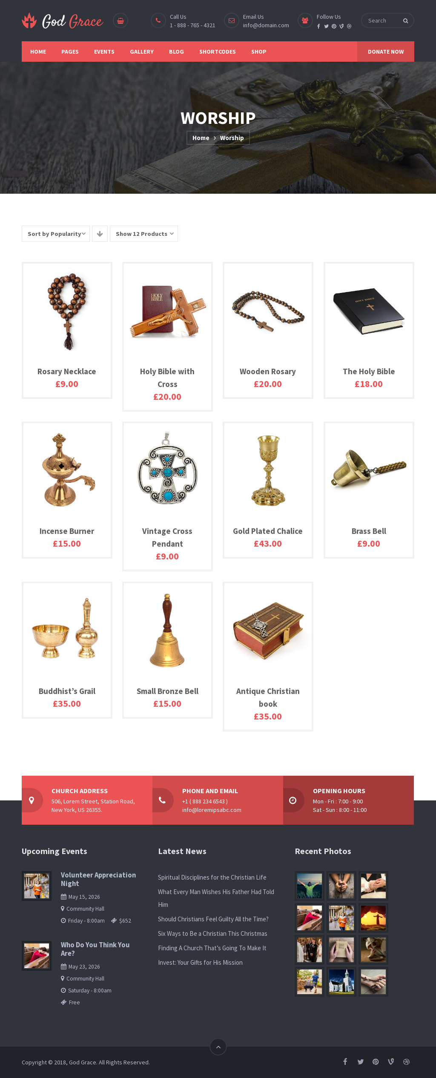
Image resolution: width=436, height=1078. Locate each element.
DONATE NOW (386, 51)
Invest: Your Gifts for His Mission (200, 962)
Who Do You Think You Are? (95, 949)
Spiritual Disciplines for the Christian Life (212, 877)
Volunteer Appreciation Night (98, 879)
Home (200, 138)
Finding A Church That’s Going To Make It (212, 948)
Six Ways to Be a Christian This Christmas (212, 933)
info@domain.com (266, 25)
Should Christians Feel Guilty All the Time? (213, 919)
